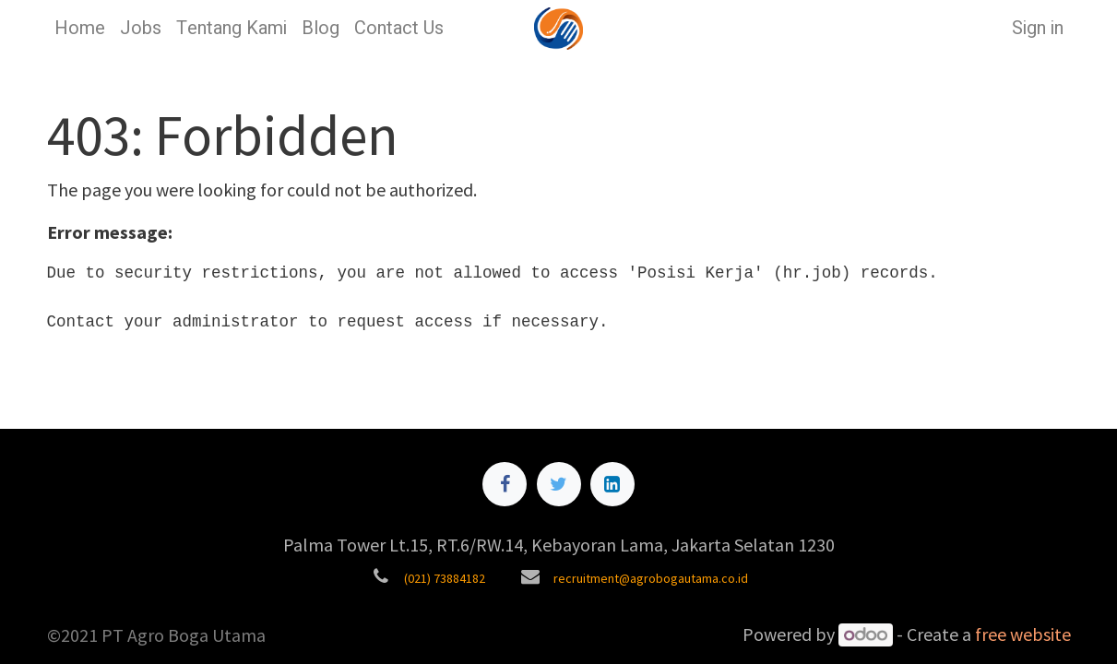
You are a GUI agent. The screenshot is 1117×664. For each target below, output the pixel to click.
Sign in (1038, 28)
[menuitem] (80, 28)
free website (1023, 634)
